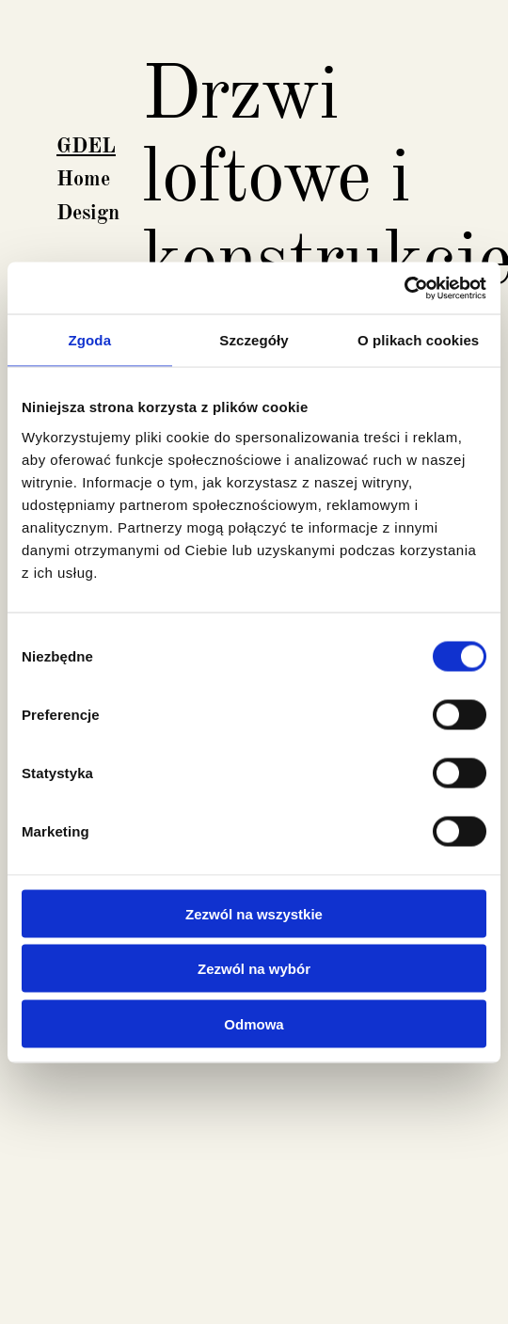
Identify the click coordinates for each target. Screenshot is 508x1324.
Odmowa (253, 1023)
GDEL (86, 146)
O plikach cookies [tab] (418, 340)
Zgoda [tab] (90, 340)
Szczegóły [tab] (253, 340)
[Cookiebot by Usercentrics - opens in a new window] (404, 288)
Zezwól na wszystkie (254, 913)
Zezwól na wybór (254, 969)
